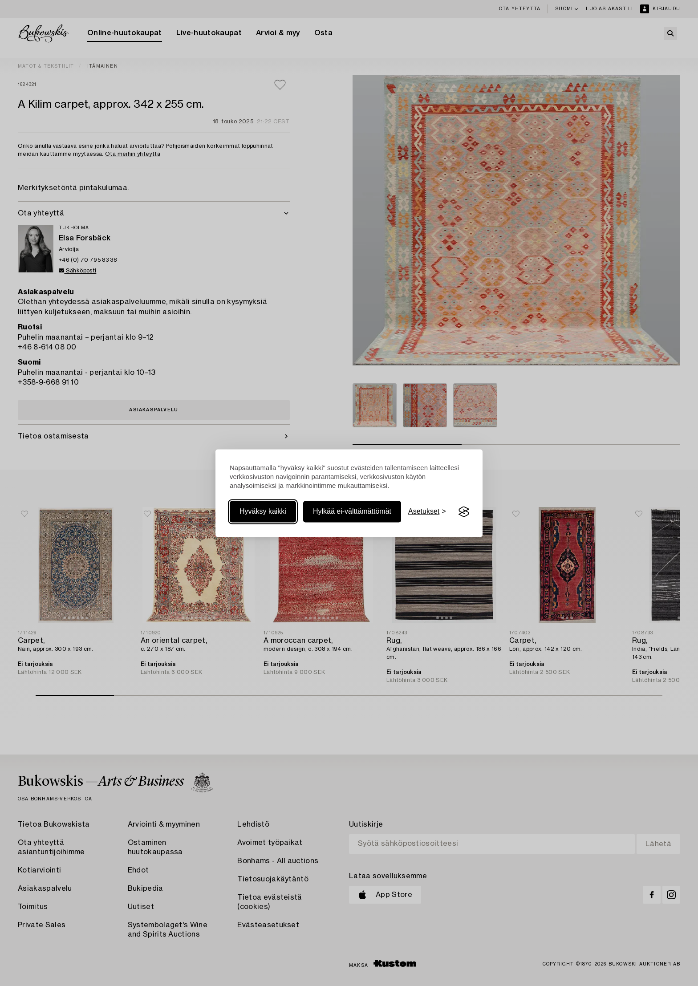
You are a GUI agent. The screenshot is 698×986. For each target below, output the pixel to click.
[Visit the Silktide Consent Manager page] (464, 512)
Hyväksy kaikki (262, 511)
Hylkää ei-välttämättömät (352, 511)
